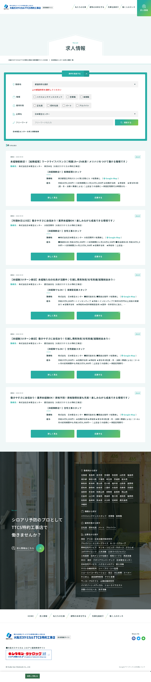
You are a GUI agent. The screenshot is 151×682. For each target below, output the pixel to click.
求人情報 (43, 616)
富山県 (99, 483)
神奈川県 (93, 479)
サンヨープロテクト (90, 581)
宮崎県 (115, 500)
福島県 (130, 475)
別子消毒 (102, 589)
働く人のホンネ (128, 7)
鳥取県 (109, 491)
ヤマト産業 (110, 576)
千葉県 (101, 479)
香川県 (115, 496)
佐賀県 (84, 500)
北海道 (84, 475)
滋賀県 (84, 491)
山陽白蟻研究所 (107, 581)
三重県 (107, 487)
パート (69, 105)
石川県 (107, 483)
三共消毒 (102, 551)
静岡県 (92, 487)
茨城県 (117, 479)
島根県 (117, 491)
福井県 (115, 483)
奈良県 (92, 491)
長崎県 (92, 500)
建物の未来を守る (97, 7)
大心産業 (118, 572)
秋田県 (115, 475)
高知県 (123, 496)
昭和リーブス (116, 555)
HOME (31, 616)
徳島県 (107, 496)
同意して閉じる (32, 676)
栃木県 (124, 479)
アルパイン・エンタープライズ (94, 543)
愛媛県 (99, 496)
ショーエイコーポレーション (93, 572)
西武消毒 (127, 555)
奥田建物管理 (97, 576)
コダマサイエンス (89, 551)
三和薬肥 (85, 555)
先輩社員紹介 (113, 7)
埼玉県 (109, 479)
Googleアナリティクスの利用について (132, 667)
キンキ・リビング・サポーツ (111, 547)
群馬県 (84, 483)
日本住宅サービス (89, 564)
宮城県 (107, 475)
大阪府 (115, 487)
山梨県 (123, 483)
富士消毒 (120, 564)
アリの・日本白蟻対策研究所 (99, 539)
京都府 (130, 487)
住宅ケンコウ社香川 (99, 555)
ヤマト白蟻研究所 (89, 568)
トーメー (127, 572)
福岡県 (130, 496)
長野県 (130, 483)
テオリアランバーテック (104, 560)
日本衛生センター (124, 560)
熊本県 (99, 500)
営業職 (73, 97)
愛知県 (84, 487)
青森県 (92, 475)
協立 (110, 572)
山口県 (92, 496)
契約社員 (54, 105)
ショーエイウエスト (113, 585)
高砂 (89, 560)
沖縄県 (84, 504)
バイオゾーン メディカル (92, 585)
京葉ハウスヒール (89, 589)
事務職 (86, 97)
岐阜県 (99, 487)
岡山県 (124, 491)
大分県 (107, 500)
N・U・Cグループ (118, 543)
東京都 (84, 479)
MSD (83, 560)
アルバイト (84, 105)
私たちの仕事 (80, 7)
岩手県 (99, 475)
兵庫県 (123, 487)
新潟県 (92, 483)
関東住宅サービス (89, 547)
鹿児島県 (124, 500)
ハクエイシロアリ (106, 564)
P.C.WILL (85, 576)
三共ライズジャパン (117, 551)
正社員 (40, 105)
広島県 (84, 496)
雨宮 (83, 539)
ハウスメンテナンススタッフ (49, 97)
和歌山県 (100, 491)
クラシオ (130, 547)
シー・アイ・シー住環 (108, 568)
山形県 (123, 475)
